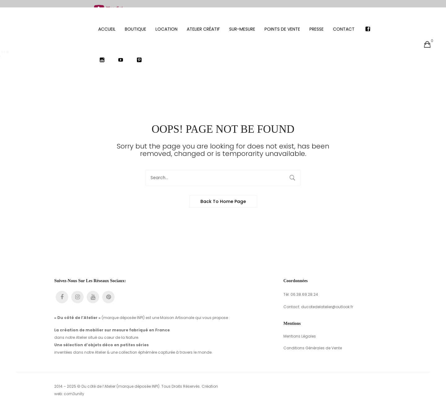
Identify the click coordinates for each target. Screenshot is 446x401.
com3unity (74, 386)
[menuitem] (107, 21)
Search (292, 170)
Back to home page (223, 194)
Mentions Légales (299, 328)
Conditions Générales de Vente (312, 340)
